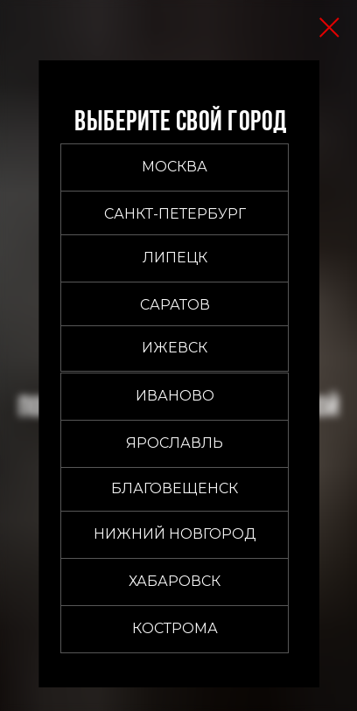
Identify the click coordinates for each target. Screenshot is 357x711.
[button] (174, 167)
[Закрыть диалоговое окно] (329, 27)
